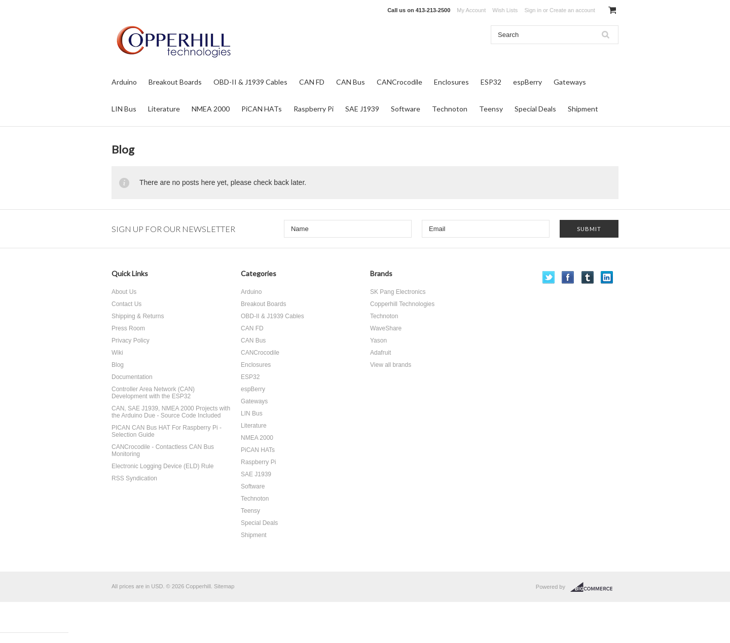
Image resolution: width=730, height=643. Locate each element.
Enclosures (451, 82)
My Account (471, 10)
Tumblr (587, 277)
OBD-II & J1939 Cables (250, 82)
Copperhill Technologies (402, 304)
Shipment (583, 108)
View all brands (390, 364)
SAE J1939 (362, 108)
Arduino (124, 82)
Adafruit (380, 352)
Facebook (568, 277)
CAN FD (311, 82)
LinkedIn (607, 277)
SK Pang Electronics (397, 291)
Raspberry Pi (314, 108)
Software (405, 108)
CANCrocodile (399, 82)
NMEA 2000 (211, 108)
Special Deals (535, 108)
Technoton (449, 108)
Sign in (532, 10)
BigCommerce (594, 587)
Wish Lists (505, 10)
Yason (378, 340)
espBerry (527, 82)
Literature (164, 108)
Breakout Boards (175, 82)
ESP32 (491, 82)
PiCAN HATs (261, 108)
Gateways (570, 82)
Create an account (572, 10)
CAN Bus (350, 82)
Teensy (491, 108)
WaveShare (386, 328)
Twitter (548, 277)
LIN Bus (124, 108)
